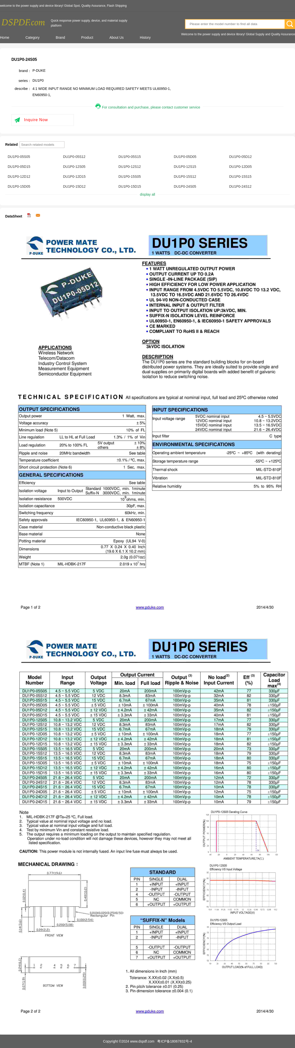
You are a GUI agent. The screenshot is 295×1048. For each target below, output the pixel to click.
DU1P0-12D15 (74, 177)
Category (33, 37)
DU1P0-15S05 (129, 177)
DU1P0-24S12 (240, 186)
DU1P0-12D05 (240, 167)
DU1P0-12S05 (74, 167)
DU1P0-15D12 (74, 186)
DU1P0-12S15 (185, 167)
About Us (116, 37)
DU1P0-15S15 (240, 177)
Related (12, 144)
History (145, 37)
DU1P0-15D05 (19, 186)
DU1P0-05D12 (240, 157)
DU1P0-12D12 (19, 177)
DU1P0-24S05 (185, 186)
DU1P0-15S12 (185, 177)
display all (147, 194)
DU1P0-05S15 (129, 157)
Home (4, 37)
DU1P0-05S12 (74, 157)
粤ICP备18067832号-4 (174, 1041)
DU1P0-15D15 (129, 186)
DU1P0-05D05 (185, 157)
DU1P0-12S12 (129, 167)
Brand (60, 37)
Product (87, 37)
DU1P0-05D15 (19, 167)
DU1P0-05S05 (19, 157)
